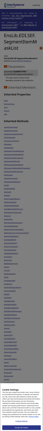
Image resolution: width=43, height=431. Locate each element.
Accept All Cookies (21, 428)
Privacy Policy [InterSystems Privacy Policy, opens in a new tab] (34, 418)
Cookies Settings (22, 422)
